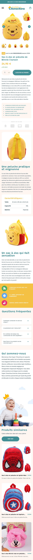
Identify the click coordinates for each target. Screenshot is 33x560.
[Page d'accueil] (16, 8)
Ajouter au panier (21, 73)
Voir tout (10, 439)
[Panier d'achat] (30, 8)
